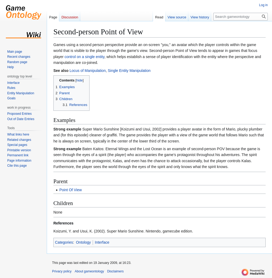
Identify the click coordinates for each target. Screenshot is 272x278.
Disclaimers (115, 271)
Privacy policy (61, 271)
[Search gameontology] (240, 17)
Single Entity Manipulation (129, 70)
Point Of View (70, 190)
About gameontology (89, 271)
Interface (102, 242)
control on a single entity (84, 57)
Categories (64, 242)
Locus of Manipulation (88, 70)
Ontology (83, 242)
